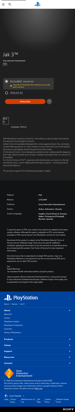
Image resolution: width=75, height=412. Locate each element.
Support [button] (37, 351)
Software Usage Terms (62, 400)
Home (6, 304)
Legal (6, 399)
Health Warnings (13, 269)
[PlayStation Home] (37, 4)
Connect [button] (37, 363)
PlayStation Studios (11, 321)
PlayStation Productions (13, 325)
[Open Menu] (3, 4)
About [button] (37, 310)
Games (15, 304)
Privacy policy (13, 400)
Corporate (8, 329)
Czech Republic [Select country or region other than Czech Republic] (14, 396)
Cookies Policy (48, 400)
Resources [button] (37, 357)
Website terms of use (28, 400)
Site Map (39, 400)
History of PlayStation (12, 332)
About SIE (8, 314)
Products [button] (37, 339)
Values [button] (37, 345)
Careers (7, 318)
